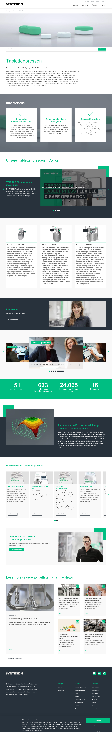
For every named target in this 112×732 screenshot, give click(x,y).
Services (18, 49)
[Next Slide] (107, 189)
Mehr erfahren (73, 365)
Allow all (98, 706)
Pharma (60, 687)
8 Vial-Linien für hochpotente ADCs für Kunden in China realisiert (94, 636)
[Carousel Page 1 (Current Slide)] (53, 210)
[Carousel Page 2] (55, 210)
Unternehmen (95, 687)
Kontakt (97, 1)
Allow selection (98, 712)
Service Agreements (80, 687)
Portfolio (10, 49)
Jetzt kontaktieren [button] (13, 319)
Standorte (94, 699)
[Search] (83, 1)
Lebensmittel (61, 690)
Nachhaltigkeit (96, 696)
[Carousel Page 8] (63, 371)
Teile (76, 693)
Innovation (95, 693)
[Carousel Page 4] (59, 210)
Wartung (77, 696)
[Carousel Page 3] (57, 210)
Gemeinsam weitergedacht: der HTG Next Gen (23, 619)
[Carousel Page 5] (57, 371)
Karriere (87, 1)
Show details (87, 728)
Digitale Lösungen (80, 690)
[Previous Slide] (5, 189)
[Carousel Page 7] (61, 371)
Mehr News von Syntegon (15, 658)
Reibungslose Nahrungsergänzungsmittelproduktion (69, 636)
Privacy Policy (57, 720)
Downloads (26, 49)
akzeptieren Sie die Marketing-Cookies (56, 187)
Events (92, 1)
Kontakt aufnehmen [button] (17, 549)
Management (95, 690)
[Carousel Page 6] (59, 371)
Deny (98, 717)
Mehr (10, 649)
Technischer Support (80, 699)
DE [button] (103, 1)
